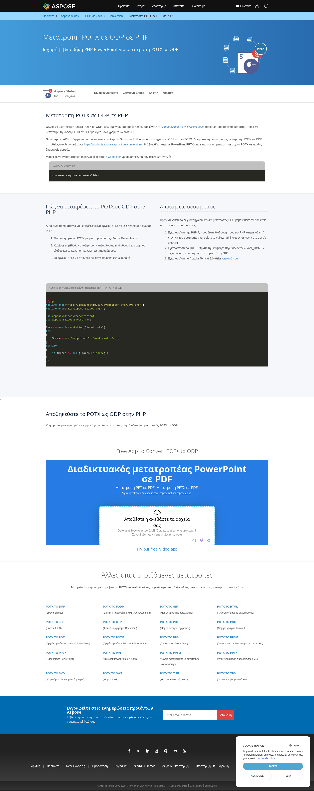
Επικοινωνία (211, 786)
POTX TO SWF (112, 673)
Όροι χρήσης (196, 786)
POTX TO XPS (226, 673)
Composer (114, 156)
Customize (257, 776)
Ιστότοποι (179, 6)
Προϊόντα (124, 6)
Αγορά (141, 6)
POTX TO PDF (169, 622)
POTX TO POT (55, 637)
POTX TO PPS (169, 637)
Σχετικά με (198, 6)
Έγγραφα (121, 766)
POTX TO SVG (55, 673)
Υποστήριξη (159, 6)
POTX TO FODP (113, 606)
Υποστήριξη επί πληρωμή (212, 766)
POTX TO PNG (226, 622)
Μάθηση (168, 92)
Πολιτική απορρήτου (177, 786)
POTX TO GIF (169, 606)
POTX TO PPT (112, 652)
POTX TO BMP (55, 606)
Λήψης (153, 92)
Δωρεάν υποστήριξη (175, 766)
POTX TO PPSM (227, 637)
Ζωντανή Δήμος (133, 92)
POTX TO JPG (55, 622)
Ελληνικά (242, 6)
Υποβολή (226, 715)
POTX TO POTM (113, 637)
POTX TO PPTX (227, 652)
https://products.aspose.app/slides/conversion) (113, 144)
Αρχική (35, 766)
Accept (273, 766)
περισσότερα (230, 258)
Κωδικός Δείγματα (106, 92)
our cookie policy (266, 758)
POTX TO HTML (227, 606)
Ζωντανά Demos (144, 766)
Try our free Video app (157, 549)
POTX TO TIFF (169, 673)
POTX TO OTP (112, 622)
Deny (288, 776)
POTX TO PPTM (170, 652)
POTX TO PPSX (56, 652)
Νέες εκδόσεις (75, 766)
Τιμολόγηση (100, 766)
